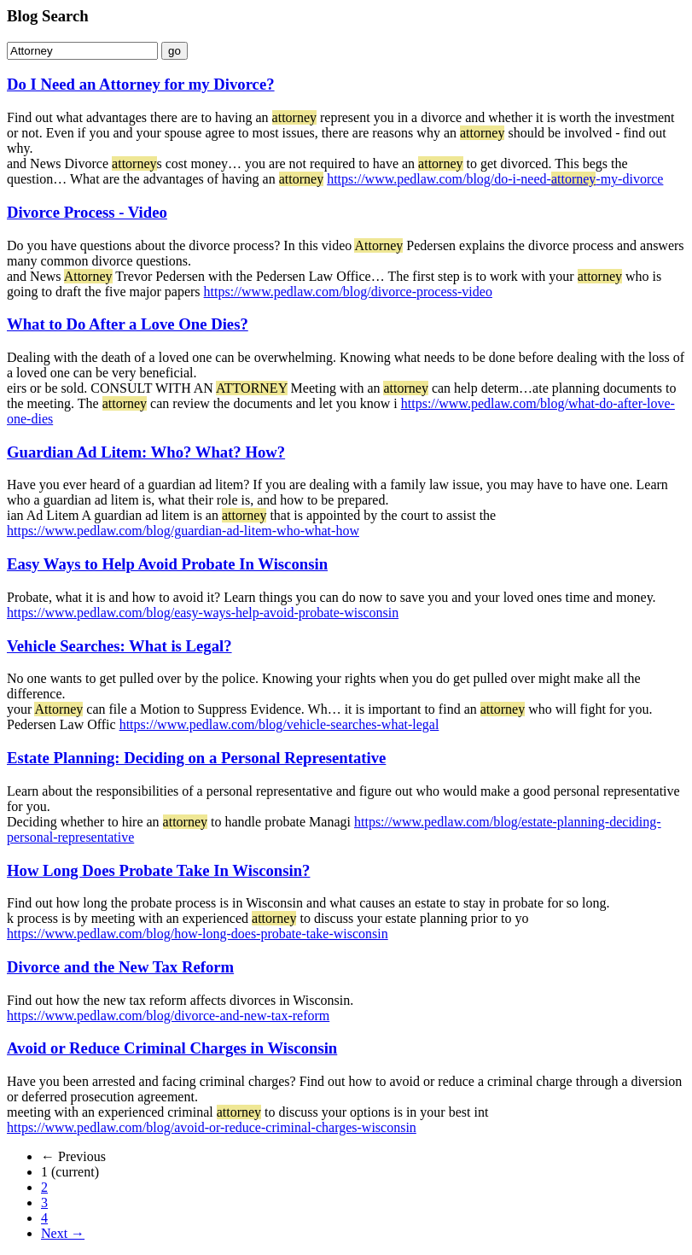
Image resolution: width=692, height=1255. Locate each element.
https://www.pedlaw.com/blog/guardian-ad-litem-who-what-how (183, 530)
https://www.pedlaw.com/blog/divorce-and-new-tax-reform (168, 1015)
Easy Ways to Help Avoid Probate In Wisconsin (167, 564)
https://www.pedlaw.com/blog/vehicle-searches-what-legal (279, 724)
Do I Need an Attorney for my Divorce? (141, 84)
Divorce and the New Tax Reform (120, 967)
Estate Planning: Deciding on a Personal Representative (196, 758)
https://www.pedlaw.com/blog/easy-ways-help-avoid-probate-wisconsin (202, 612)
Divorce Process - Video (87, 212)
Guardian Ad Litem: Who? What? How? (146, 452)
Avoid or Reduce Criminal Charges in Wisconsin (172, 1048)
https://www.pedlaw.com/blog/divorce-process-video (348, 291)
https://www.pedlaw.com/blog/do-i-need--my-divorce (495, 179)
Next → (62, 1233)
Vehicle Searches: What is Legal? (119, 646)
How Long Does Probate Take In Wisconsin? (158, 870)
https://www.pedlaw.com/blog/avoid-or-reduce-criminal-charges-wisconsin (211, 1127)
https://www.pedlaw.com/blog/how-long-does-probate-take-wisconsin (197, 933)
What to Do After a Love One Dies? (127, 324)
